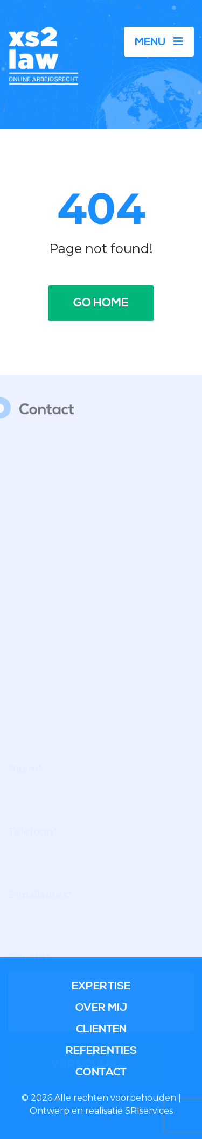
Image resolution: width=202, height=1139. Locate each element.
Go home (101, 303)
